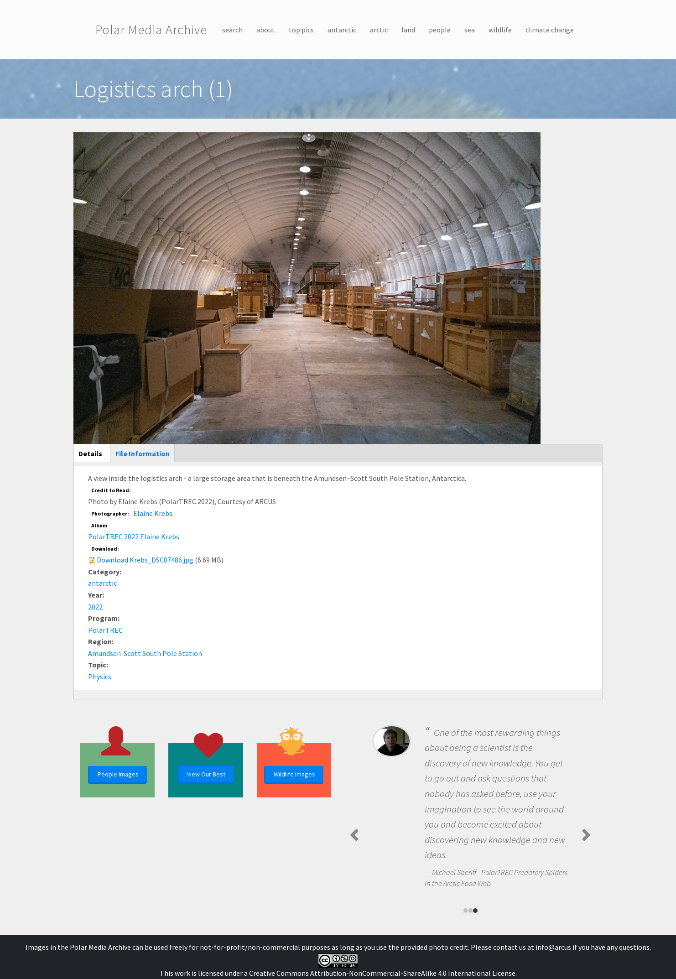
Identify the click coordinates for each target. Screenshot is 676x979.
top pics (301, 29)
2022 (95, 606)
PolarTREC (105, 630)
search (232, 29)
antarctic (342, 29)
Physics (99, 676)
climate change (549, 29)
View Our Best (206, 774)
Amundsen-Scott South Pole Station (145, 653)
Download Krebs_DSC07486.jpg (145, 559)
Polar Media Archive (151, 29)
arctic (379, 29)
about (265, 29)
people (440, 29)
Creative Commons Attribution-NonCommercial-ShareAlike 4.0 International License (382, 973)
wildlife (500, 29)
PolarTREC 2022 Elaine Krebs (133, 536)
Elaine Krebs (152, 513)
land (408, 29)
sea (469, 29)
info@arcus (553, 947)
